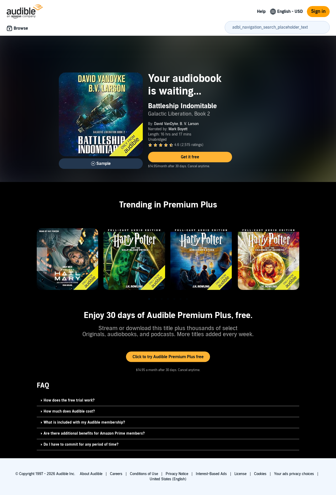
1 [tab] (149, 299)
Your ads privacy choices (294, 474)
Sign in (318, 11)
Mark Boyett (178, 129)
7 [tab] (187, 299)
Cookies (260, 474)
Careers (116, 474)
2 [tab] (155, 299)
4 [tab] (168, 299)
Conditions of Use (144, 474)
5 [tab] (174, 299)
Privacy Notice (177, 474)
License (240, 474)
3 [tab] (161, 299)
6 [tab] (180, 299)
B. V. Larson (189, 124)
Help (261, 11)
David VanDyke (166, 124)
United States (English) (168, 479)
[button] (190, 157)
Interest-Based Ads (211, 474)
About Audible (91, 474)
